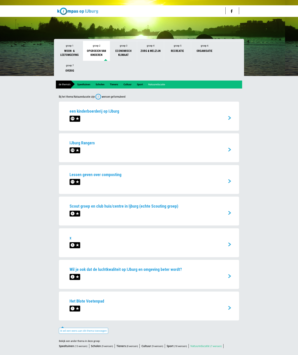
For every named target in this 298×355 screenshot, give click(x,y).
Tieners (114, 84)
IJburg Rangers (82, 143)
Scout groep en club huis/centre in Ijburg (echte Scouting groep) (124, 206)
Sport (140, 84)
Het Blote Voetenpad (87, 301)
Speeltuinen (83, 84)
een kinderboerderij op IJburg (94, 111)
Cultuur (128, 84)
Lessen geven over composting (95, 174)
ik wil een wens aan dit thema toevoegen (83, 330)
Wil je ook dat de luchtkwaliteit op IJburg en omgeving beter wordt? (126, 269)
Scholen (100, 84)
